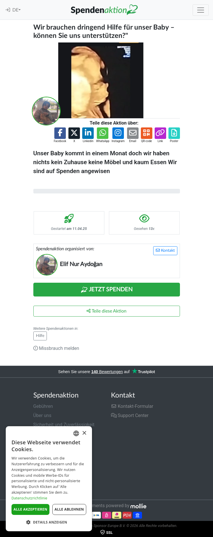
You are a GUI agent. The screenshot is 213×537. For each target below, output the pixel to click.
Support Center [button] (130, 415)
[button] (60, 135)
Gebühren (43, 406)
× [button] (84, 433)
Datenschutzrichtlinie (29, 498)
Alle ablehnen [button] (69, 509)
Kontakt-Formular (132, 406)
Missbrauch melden (56, 348)
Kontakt (165, 250)
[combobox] (76, 433)
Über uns (42, 415)
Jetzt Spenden (107, 289)
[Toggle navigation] (201, 10)
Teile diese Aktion (106, 311)
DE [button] (15, 10)
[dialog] (49, 478)
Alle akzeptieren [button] (30, 509)
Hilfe (40, 336)
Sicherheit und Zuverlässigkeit (64, 424)
